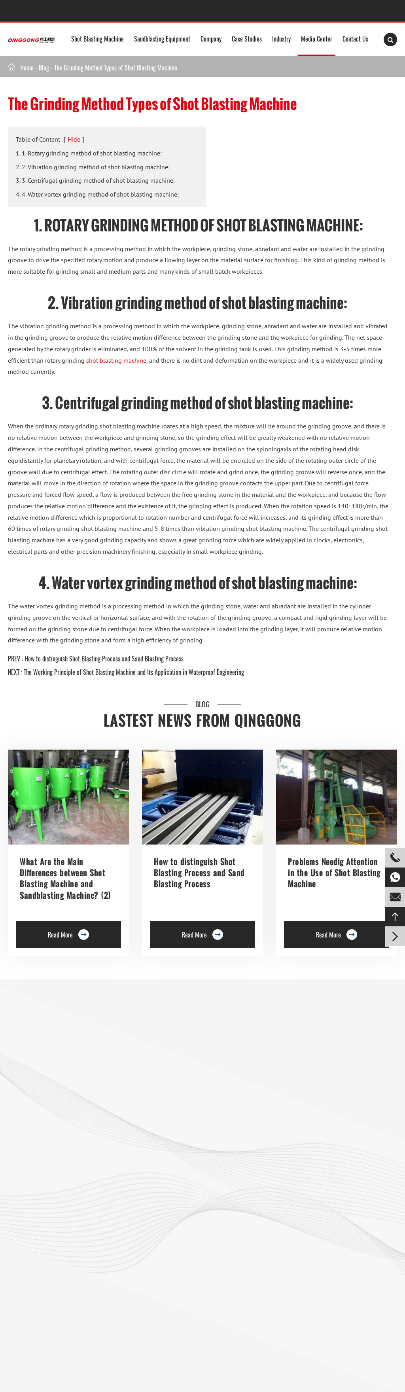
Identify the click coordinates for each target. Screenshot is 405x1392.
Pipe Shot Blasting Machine (127, 1217)
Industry (281, 39)
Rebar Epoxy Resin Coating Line (189, 1029)
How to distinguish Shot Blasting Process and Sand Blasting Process (104, 658)
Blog (44, 67)
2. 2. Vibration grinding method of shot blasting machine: (93, 167)
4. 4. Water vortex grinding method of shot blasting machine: (97, 194)
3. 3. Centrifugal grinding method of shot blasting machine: (95, 180)
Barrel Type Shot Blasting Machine (126, 1111)
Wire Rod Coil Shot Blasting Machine (128, 1239)
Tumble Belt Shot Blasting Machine (49, 1213)
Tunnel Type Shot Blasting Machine (48, 1128)
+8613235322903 (40, 10)
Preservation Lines (127, 1063)
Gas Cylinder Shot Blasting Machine (49, 1256)
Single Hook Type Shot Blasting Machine (55, 1063)
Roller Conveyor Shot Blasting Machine (53, 1029)
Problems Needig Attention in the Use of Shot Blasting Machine (334, 873)
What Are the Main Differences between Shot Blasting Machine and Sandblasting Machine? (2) (65, 878)
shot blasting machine (116, 360)
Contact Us (355, 39)
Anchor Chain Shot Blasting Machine (127, 1195)
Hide (74, 139)
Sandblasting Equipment (162, 39)
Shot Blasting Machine (97, 39)
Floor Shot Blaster (127, 1029)
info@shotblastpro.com (124, 10)
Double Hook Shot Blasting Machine (49, 1075)
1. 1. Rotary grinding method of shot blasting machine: (89, 153)
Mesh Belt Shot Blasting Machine (46, 1234)
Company (211, 39)
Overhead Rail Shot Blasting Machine (51, 1160)
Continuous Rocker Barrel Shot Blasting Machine (129, 1138)
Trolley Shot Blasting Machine (126, 1046)
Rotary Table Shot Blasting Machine (49, 1107)
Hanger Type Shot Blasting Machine (49, 1041)
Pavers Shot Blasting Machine (43, 1191)
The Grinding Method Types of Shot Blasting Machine (115, 67)
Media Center (316, 39)
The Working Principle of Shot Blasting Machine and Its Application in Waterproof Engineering (134, 672)
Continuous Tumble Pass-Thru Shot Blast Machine (128, 1169)
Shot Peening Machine (121, 1261)
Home (27, 67)
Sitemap (344, 1381)
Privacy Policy (387, 1381)
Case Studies (247, 39)
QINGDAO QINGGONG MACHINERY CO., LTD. (82, 1381)
